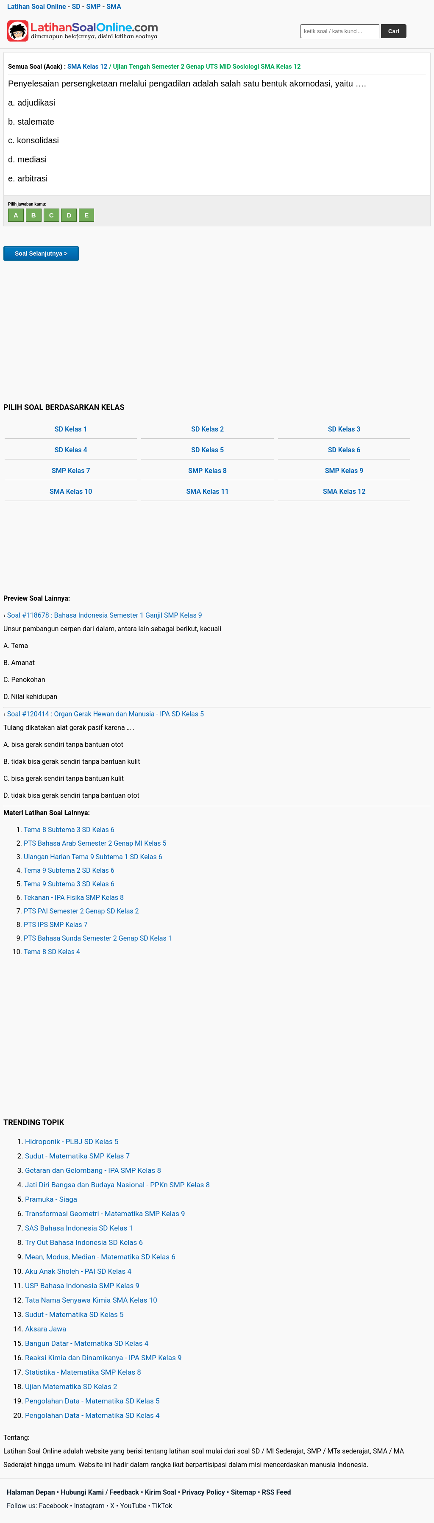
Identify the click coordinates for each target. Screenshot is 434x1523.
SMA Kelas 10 (71, 491)
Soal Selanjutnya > (41, 253)
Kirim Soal (160, 1492)
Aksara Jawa (45, 1329)
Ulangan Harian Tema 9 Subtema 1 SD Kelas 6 (93, 857)
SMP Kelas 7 (71, 471)
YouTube (133, 1506)
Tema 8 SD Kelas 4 (52, 952)
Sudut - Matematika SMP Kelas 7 (77, 1156)
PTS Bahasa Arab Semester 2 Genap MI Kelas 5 (95, 843)
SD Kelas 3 (344, 429)
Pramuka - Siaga (51, 1199)
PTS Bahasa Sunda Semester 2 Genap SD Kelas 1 (98, 938)
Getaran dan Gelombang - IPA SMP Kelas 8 (93, 1170)
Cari (393, 31)
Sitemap (243, 1492)
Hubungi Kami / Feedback (100, 1492)
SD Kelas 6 (344, 450)
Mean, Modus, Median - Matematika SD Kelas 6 (100, 1257)
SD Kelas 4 (71, 450)
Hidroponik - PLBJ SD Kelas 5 (72, 1141)
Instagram (89, 1506)
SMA (113, 7)
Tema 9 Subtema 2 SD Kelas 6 (69, 870)
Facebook (53, 1506)
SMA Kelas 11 (207, 491)
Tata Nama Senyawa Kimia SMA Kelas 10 (91, 1300)
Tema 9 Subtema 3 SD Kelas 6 (69, 884)
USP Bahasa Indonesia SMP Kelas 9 (82, 1285)
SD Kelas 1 (71, 429)
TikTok (162, 1506)
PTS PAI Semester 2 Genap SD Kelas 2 (81, 911)
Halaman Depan (31, 1492)
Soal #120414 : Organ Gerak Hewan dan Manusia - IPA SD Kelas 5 (105, 714)
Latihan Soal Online (36, 7)
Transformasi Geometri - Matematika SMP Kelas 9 (105, 1213)
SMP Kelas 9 (344, 471)
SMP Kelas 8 (207, 471)
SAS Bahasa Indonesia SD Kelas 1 (79, 1228)
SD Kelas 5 (207, 450)
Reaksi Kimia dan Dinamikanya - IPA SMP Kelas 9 (103, 1357)
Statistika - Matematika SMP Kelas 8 (83, 1372)
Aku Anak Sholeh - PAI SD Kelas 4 (78, 1271)
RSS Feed (276, 1492)
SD (76, 7)
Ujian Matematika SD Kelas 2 (71, 1386)
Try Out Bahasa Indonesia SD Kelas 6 (84, 1242)
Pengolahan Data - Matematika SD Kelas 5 (92, 1401)
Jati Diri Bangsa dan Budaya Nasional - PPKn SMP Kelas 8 (117, 1185)
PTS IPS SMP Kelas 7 (56, 925)
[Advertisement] (217, 330)
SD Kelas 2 (207, 429)
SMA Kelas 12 (87, 66)
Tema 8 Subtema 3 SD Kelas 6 (69, 830)
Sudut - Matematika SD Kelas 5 (74, 1314)
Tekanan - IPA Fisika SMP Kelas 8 (74, 898)
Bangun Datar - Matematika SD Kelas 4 (86, 1343)
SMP (93, 7)
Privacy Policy (203, 1492)
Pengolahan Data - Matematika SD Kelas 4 (92, 1415)
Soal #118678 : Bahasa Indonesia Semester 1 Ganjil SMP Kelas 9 (104, 615)
